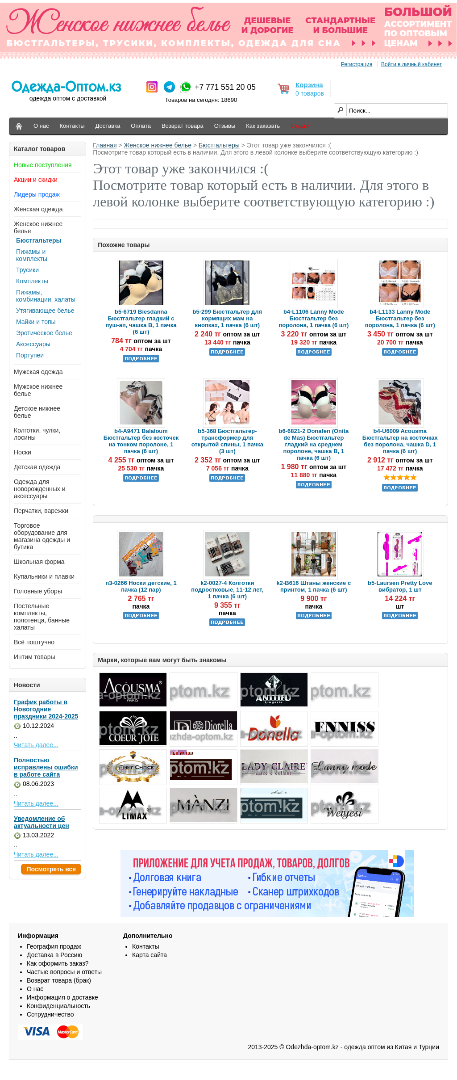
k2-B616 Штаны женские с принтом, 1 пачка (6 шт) (314, 586)
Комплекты (32, 281)
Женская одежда (38, 209)
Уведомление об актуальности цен (41, 822)
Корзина (309, 84)
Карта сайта (149, 954)
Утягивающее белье (45, 310)
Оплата (141, 125)
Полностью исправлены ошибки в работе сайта (46, 767)
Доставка (108, 125)
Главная (104, 145)
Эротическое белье (44, 332)
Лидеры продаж (37, 194)
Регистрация (356, 64)
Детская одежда (37, 467)
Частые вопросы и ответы (64, 971)
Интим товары (34, 656)
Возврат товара (183, 125)
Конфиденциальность (58, 1005)
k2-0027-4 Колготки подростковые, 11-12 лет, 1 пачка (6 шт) (227, 590)
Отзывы (225, 125)
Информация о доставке (62, 997)
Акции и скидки (36, 179)
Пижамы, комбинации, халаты (45, 296)
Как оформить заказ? (57, 963)
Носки (22, 452)
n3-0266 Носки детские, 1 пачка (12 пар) (140, 586)
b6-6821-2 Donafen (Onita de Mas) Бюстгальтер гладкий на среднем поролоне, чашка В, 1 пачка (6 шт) (313, 444)
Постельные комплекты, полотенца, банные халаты (42, 616)
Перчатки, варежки (41, 510)
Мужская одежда (38, 371)
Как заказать (263, 125)
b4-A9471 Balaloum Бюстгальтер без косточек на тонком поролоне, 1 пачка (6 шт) (141, 441)
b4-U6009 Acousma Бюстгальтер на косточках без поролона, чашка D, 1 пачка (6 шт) (400, 441)
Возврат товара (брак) (59, 980)
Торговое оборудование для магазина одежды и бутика (42, 536)
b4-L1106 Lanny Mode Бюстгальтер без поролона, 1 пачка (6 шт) (313, 318)
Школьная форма (39, 561)
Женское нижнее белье (157, 145)
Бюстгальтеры (39, 240)
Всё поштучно (34, 642)
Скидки (300, 125)
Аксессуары (33, 344)
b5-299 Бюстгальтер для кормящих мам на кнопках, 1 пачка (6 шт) (227, 318)
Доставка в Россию (54, 954)
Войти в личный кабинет (411, 64)
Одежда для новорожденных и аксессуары (40, 489)
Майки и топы (36, 321)
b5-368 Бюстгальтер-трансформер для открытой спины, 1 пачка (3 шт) (227, 441)
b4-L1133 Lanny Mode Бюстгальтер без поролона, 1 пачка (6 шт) (400, 318)
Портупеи (30, 355)
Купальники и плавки (44, 576)
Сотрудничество (50, 1014)
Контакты (72, 125)
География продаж (54, 946)
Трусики (27, 269)
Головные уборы (38, 591)
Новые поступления (43, 164)
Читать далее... (36, 744)
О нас (41, 125)
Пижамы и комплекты (31, 255)
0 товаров (309, 93)
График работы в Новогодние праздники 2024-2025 (46, 709)
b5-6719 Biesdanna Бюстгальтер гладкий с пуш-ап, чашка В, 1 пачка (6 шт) (140, 321)
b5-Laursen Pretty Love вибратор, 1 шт (400, 586)
